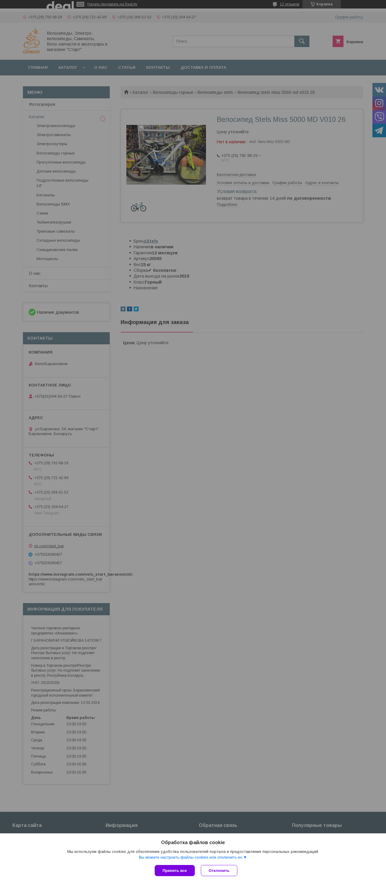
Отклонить (219, 870)
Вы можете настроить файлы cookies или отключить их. (191, 857)
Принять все (175, 870)
